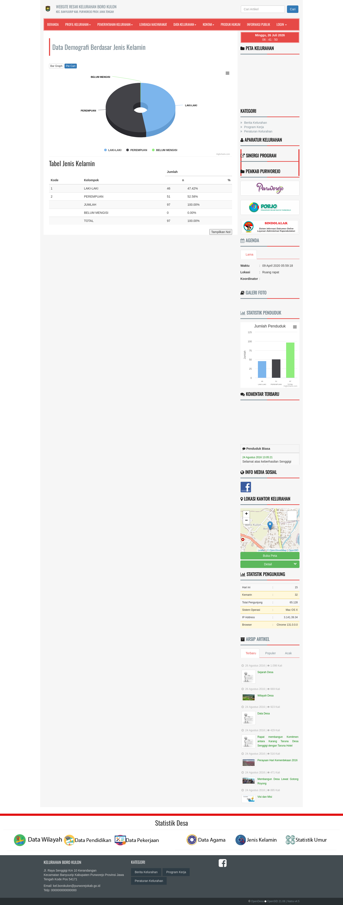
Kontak (208, 24)
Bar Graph (56, 66)
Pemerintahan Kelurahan (115, 24)
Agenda (249, 240)
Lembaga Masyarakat (153, 24)
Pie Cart (70, 66)
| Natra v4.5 (292, 901)
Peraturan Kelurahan (257, 131)
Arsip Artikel (258, 639)
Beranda (53, 24)
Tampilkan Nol (220, 232)
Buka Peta (270, 555)
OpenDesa (257, 901)
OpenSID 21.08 (276, 901)
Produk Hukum (230, 24)
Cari (293, 9)
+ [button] (246, 514)
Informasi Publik (258, 24)
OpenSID (293, 550)
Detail (280, 564)
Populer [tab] (270, 653)
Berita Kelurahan (255, 122)
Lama (249, 254)
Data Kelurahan (184, 24)
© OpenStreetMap (277, 550)
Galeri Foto (256, 292)
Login (281, 24)
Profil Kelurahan (78, 24)
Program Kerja (253, 127)
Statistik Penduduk (260, 312)
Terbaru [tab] (251, 653)
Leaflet (261, 550)
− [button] (246, 520)
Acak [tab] (288, 653)
